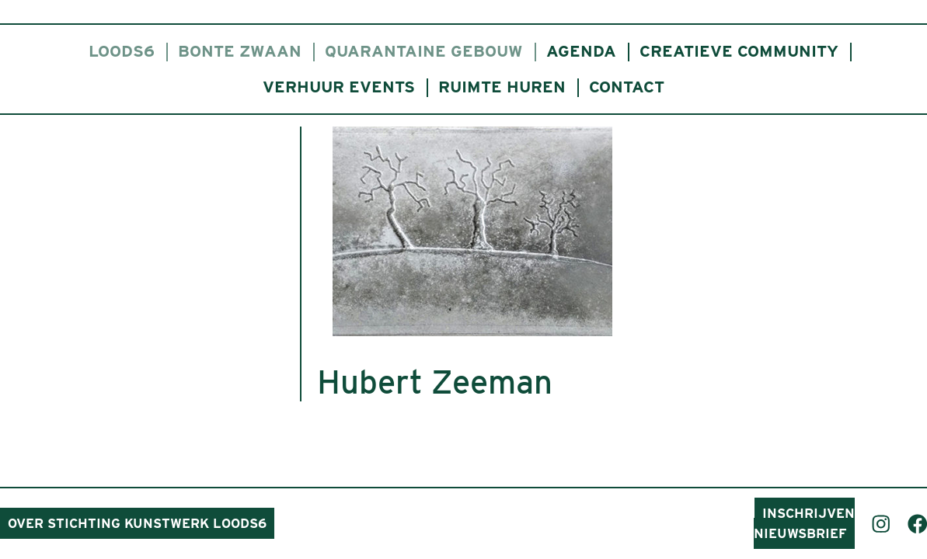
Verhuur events (339, 86)
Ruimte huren (502, 86)
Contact (626, 86)
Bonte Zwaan (239, 51)
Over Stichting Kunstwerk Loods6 (137, 523)
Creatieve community (738, 51)
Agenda (581, 51)
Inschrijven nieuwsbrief (804, 523)
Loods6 (122, 51)
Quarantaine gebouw (424, 51)
